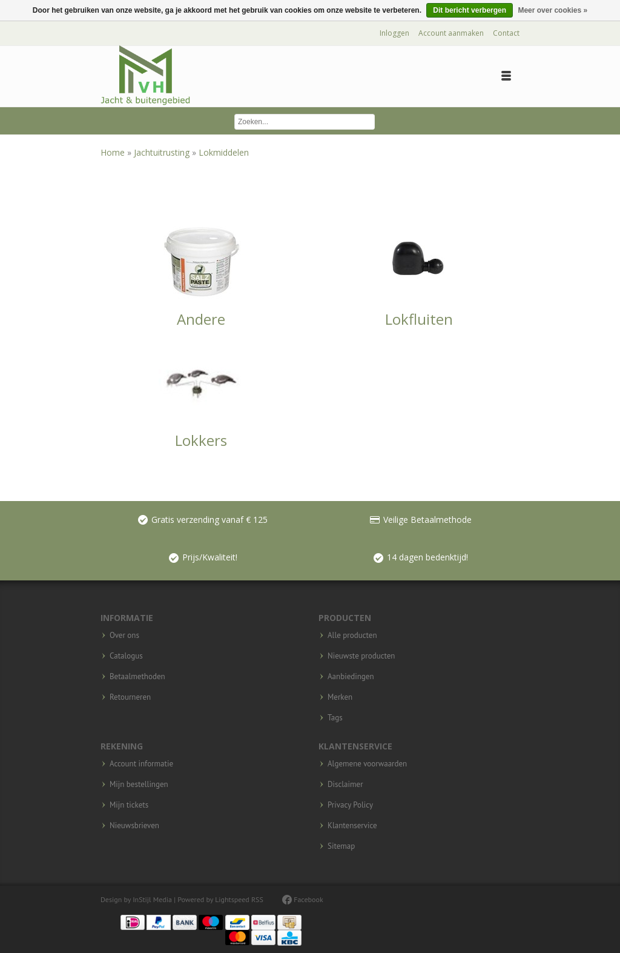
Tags (335, 718)
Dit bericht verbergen (469, 10)
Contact (506, 33)
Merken (340, 697)
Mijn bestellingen (139, 785)
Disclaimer (345, 785)
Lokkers (201, 440)
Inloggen (394, 33)
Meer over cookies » (552, 10)
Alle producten (352, 636)
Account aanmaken (451, 33)
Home (114, 152)
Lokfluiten (419, 319)
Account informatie (141, 764)
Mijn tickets (129, 805)
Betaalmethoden (137, 677)
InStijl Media (152, 899)
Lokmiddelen (224, 152)
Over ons (124, 636)
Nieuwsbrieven (134, 826)
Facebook (302, 899)
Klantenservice (352, 826)
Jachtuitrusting (163, 152)
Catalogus (126, 656)
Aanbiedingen (351, 677)
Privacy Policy (350, 805)
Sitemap (341, 846)
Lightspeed (232, 899)
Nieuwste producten (361, 656)
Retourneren (130, 697)
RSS (257, 899)
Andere (201, 319)
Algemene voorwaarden (367, 764)
